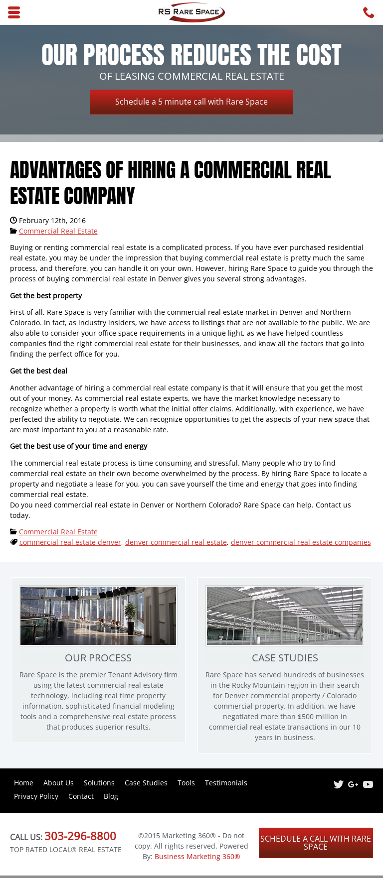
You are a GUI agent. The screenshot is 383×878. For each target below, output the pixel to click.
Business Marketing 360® (197, 856)
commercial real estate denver (70, 542)
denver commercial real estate (176, 542)
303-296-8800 (80, 835)
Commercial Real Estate (58, 231)
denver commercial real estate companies (301, 542)
